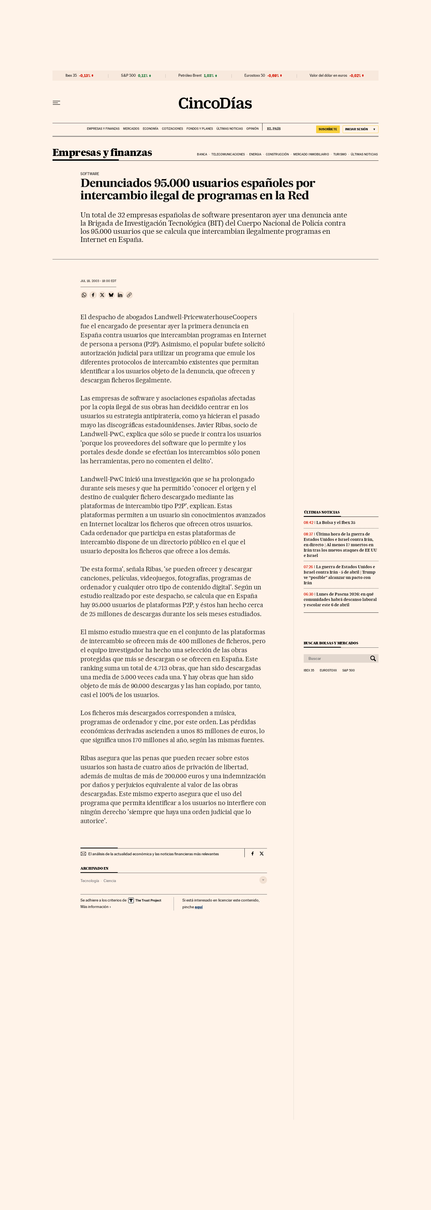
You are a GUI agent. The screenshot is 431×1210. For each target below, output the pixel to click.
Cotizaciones (172, 129)
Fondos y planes (200, 129)
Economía (150, 129)
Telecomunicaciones (228, 154)
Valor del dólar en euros (328, 76)
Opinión (252, 129)
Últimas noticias (229, 129)
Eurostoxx (328, 670)
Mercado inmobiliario (311, 154)
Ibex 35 (71, 76)
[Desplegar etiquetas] (263, 880)
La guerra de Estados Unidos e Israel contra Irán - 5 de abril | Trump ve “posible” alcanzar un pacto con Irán (339, 574)
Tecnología (89, 880)
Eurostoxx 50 (254, 76)
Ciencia (110, 880)
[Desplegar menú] (56, 103)
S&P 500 (128, 76)
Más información (95, 906)
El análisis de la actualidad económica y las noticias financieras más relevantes (153, 854)
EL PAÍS (271, 127)
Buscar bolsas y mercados (331, 643)
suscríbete (328, 129)
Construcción (277, 154)
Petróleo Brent (190, 76)
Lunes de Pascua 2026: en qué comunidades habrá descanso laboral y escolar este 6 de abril (340, 599)
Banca (202, 154)
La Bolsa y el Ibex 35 (335, 522)
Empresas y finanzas (103, 129)
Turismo (340, 154)
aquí (199, 906)
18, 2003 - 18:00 (98, 281)
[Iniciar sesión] (361, 129)
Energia (255, 154)
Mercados (131, 129)
